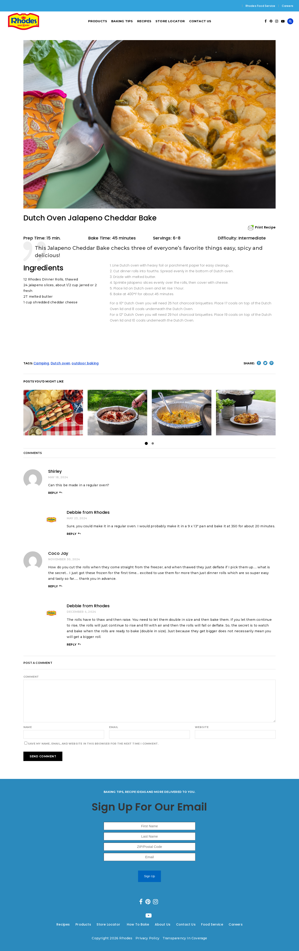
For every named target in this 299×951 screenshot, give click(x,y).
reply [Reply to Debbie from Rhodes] (71, 534)
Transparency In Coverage (185, 938)
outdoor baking (85, 363)
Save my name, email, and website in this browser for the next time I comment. (93, 743)
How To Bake (138, 924)
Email (113, 727)
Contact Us (186, 924)
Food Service (212, 924)
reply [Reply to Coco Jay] (53, 586)
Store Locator (109, 924)
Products (83, 924)
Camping (41, 363)
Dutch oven (60, 363)
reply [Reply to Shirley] (53, 493)
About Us (163, 924)
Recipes (63, 924)
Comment (31, 676)
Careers (287, 6)
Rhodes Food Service (260, 6)
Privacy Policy (147, 938)
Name (27, 727)
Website (202, 727)
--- (73, 924)
